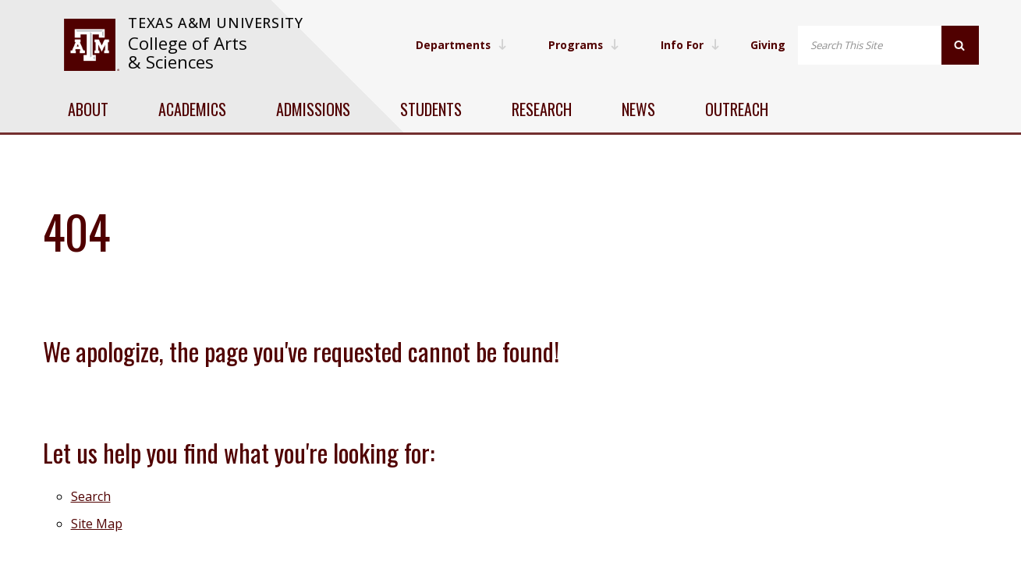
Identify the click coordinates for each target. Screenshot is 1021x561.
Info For (689, 44)
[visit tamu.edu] (91, 45)
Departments (458, 44)
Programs (582, 44)
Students (431, 109)
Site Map (96, 523)
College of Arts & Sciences (187, 52)
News (638, 109)
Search (91, 496)
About (88, 109)
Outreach (736, 109)
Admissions (313, 109)
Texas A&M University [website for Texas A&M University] (215, 22)
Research (542, 109)
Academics (192, 109)
